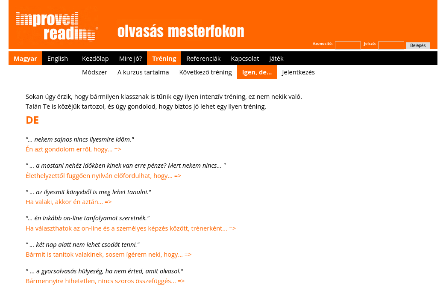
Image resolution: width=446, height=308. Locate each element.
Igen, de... (257, 72)
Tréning (164, 58)
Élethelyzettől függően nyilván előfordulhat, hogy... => (103, 175)
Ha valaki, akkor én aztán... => (70, 201)
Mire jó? (130, 58)
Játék (276, 58)
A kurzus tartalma (143, 72)
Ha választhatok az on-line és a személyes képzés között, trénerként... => (132, 228)
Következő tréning (205, 72)
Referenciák (203, 58)
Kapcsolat (245, 58)
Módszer (94, 72)
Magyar (25, 58)
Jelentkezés (298, 72)
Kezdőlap (95, 58)
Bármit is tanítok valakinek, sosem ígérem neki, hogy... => (109, 254)
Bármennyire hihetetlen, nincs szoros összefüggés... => (106, 280)
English (57, 58)
